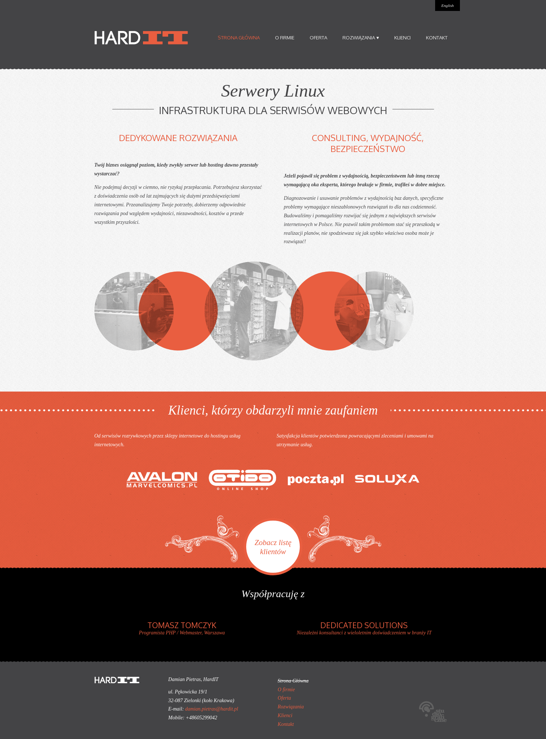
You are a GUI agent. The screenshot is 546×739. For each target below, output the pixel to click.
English (447, 5)
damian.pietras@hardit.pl (211, 709)
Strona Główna (239, 37)
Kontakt (437, 37)
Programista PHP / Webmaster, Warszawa (182, 627)
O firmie (284, 37)
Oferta (318, 37)
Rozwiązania (360, 37)
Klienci (402, 37)
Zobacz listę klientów (273, 547)
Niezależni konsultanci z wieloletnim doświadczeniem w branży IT (364, 627)
